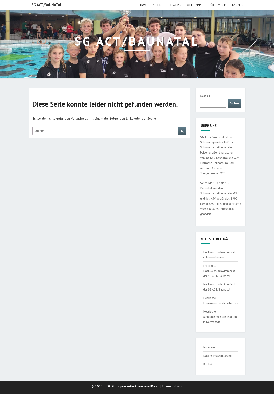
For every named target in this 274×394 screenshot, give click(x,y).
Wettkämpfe (195, 4)
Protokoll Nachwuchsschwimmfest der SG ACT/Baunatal (219, 271)
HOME (143, 4)
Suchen (205, 95)
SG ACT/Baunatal (46, 4)
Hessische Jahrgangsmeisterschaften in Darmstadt (220, 317)
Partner (237, 4)
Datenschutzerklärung (217, 355)
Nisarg (178, 386)
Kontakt (208, 364)
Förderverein (217, 4)
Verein (157, 4)
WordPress (151, 386)
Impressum (210, 347)
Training (175, 4)
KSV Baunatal (219, 158)
